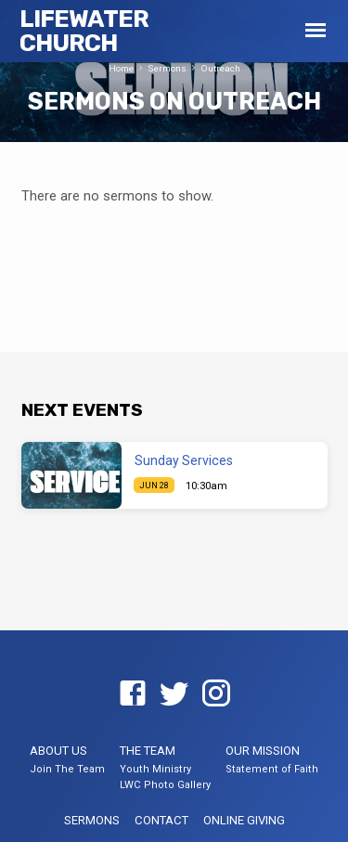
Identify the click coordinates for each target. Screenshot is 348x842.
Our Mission (263, 751)
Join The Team (67, 769)
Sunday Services (184, 460)
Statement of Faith (272, 769)
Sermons (167, 68)
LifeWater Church (84, 31)
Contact (161, 820)
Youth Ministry (155, 769)
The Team (147, 751)
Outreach (220, 68)
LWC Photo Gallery (165, 785)
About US (58, 751)
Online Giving (244, 820)
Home (121, 68)
